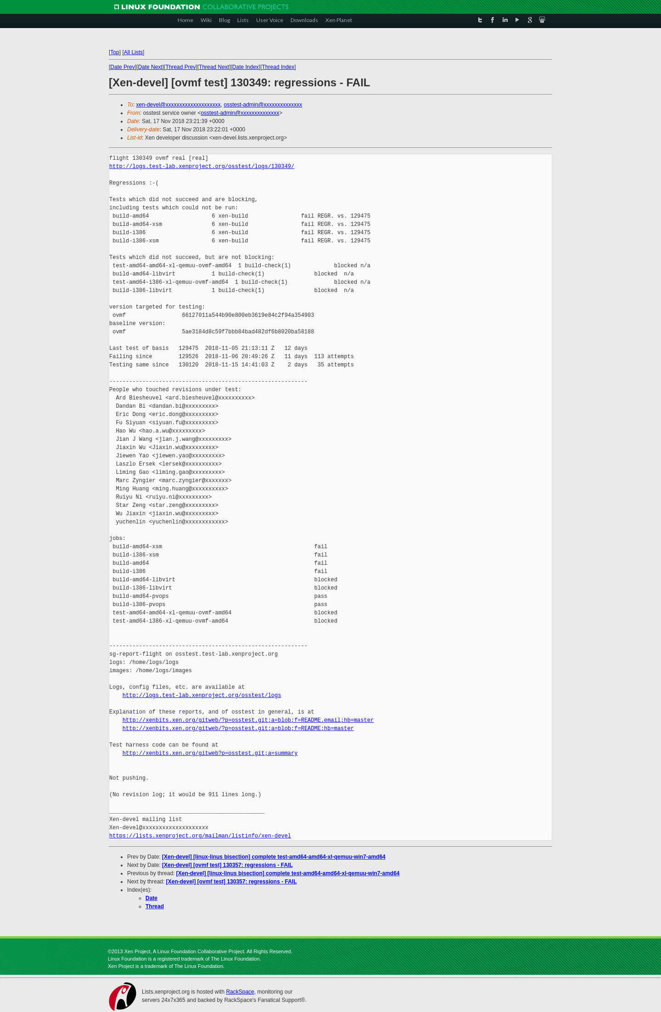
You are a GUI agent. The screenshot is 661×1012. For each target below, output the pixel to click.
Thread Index (278, 67)
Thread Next (214, 67)
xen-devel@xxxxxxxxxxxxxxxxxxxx (178, 104)
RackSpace (240, 992)
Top (114, 52)
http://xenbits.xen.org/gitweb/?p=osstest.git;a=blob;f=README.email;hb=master (248, 720)
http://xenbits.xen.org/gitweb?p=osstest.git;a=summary (210, 753)
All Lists (133, 52)
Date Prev (122, 67)
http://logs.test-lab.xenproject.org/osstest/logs (202, 695)
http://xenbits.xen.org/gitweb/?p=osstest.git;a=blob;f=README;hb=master (238, 728)
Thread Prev (180, 67)
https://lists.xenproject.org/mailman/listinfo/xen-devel (200, 836)
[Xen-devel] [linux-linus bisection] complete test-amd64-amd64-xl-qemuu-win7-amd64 (274, 857)
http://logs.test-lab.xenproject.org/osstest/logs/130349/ (201, 166)
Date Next (150, 67)
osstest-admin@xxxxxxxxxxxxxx (263, 104)
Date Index (245, 67)
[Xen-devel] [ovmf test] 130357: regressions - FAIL (227, 865)
